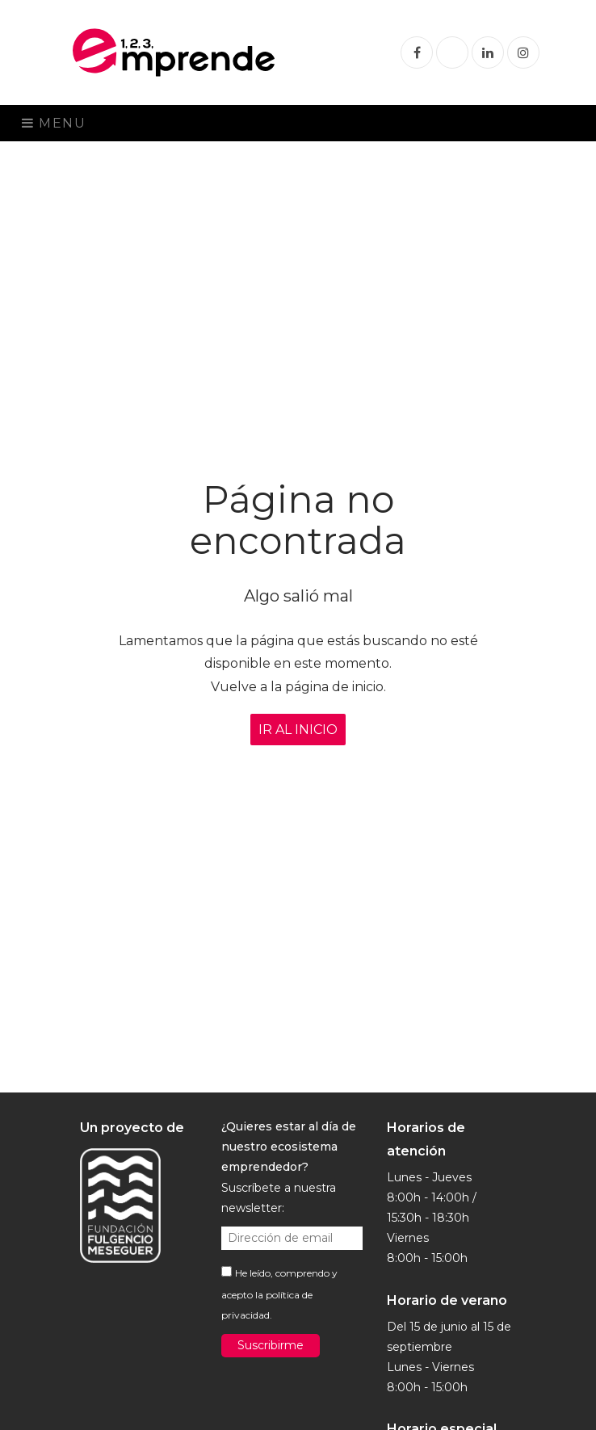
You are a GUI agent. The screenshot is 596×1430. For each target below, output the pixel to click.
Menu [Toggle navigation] (54, 123)
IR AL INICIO (298, 729)
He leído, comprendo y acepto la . (279, 1294)
